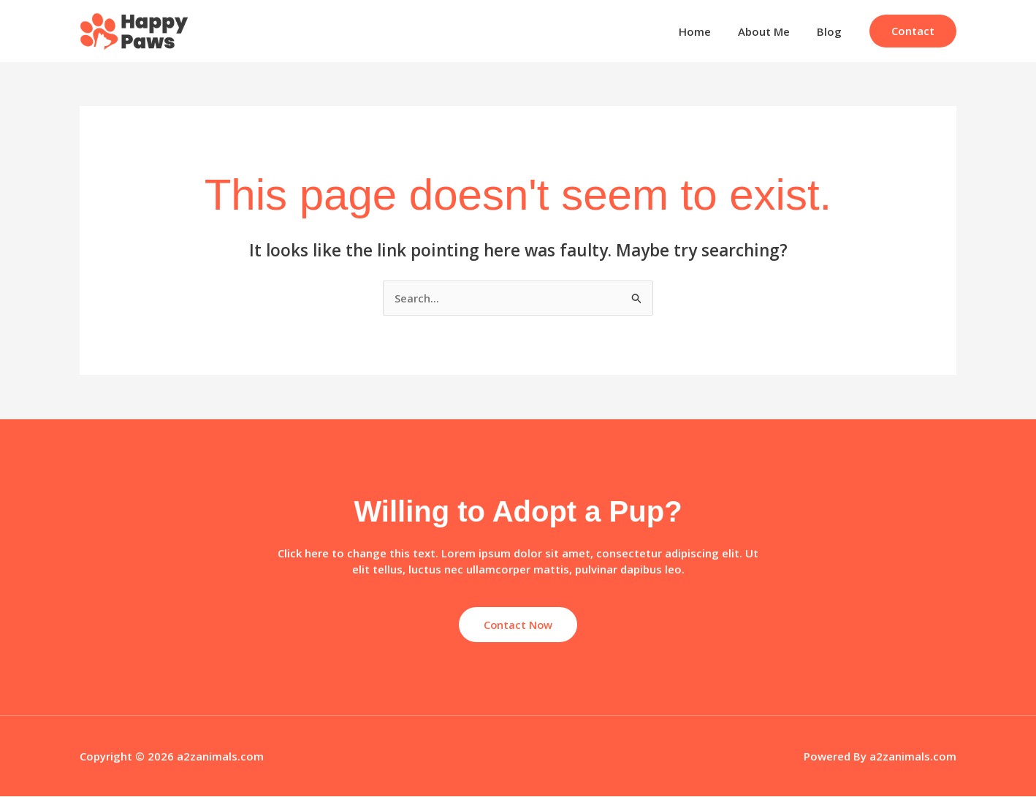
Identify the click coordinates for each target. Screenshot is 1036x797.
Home (707, 31)
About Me (771, 31)
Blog (831, 31)
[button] (912, 31)
